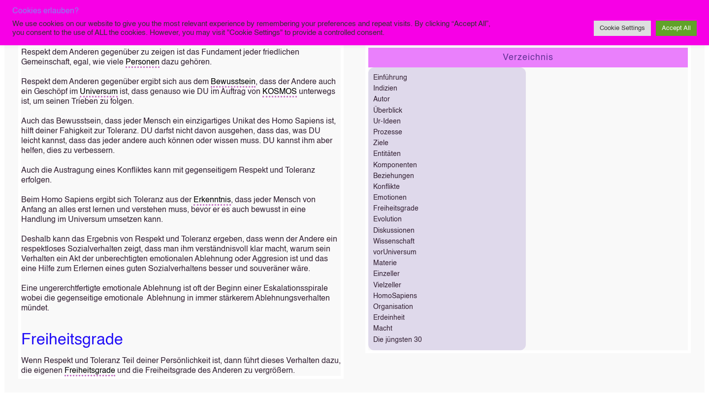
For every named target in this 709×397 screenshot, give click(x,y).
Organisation (393, 307)
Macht (382, 328)
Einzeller (386, 274)
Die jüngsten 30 (397, 339)
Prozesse (387, 132)
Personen (143, 62)
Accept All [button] (676, 28)
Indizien (385, 88)
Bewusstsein (233, 82)
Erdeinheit (389, 317)
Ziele (380, 143)
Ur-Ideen (387, 121)
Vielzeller (387, 285)
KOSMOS (279, 92)
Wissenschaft (394, 241)
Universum (99, 92)
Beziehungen (393, 176)
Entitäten (387, 154)
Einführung (390, 77)
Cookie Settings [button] (622, 28)
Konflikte (386, 186)
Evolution (387, 219)
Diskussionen (394, 230)
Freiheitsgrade (89, 371)
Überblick (387, 110)
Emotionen (390, 197)
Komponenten (395, 165)
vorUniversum (395, 252)
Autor (381, 99)
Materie (385, 263)
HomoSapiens (395, 296)
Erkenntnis (212, 200)
